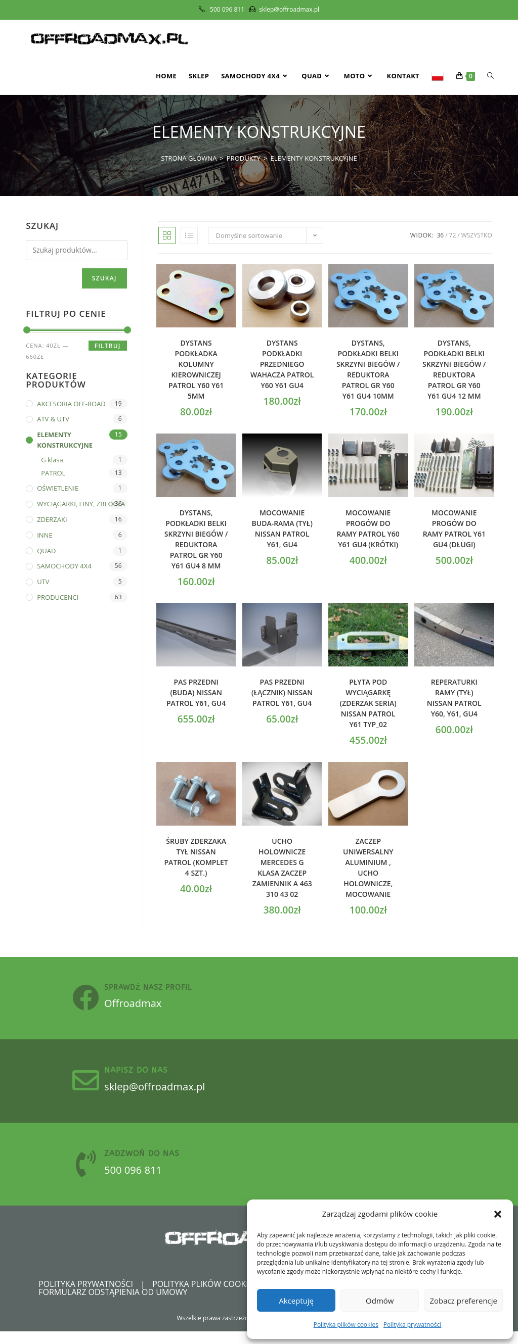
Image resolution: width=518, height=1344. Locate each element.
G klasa (52, 459)
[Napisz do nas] (90, 1087)
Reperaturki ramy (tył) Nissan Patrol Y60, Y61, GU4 (454, 697)
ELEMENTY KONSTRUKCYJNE (314, 158)
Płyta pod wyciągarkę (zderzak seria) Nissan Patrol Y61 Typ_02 (368, 703)
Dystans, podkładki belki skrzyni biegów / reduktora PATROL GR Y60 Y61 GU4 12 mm (454, 369)
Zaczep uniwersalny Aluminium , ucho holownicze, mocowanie (368, 867)
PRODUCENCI (57, 597)
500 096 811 (146, 1179)
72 (452, 235)
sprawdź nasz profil (156, 989)
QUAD (46, 550)
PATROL (53, 472)
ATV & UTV (53, 418)
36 (440, 235)
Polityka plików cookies (346, 1324)
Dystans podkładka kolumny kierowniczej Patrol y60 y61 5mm (196, 369)
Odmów (380, 1300)
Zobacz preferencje (463, 1300)
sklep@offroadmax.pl (170, 1092)
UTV (43, 581)
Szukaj (104, 278)
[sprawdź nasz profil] (90, 1000)
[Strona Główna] (189, 158)
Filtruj (108, 346)
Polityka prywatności (412, 1324)
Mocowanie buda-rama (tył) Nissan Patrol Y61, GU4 (282, 528)
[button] (498, 1214)
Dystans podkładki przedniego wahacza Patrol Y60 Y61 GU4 (282, 364)
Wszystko (476, 235)
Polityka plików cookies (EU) (213, 1296)
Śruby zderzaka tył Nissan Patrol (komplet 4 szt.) (196, 857)
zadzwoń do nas (150, 1163)
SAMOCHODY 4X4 (64, 565)
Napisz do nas (145, 1076)
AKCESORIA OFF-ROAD (71, 403)
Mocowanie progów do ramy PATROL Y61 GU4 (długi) (454, 528)
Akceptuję (296, 1300)
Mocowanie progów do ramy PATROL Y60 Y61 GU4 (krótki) (368, 528)
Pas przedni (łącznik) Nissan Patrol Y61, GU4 (282, 692)
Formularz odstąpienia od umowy (112, 1304)
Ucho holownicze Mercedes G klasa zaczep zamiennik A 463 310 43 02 (282, 867)
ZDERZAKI (52, 519)
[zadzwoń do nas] (90, 1174)
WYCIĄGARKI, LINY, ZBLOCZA (81, 503)
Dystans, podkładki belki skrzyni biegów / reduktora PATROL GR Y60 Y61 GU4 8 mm (196, 539)
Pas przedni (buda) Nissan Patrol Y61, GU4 (196, 692)
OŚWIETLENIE (57, 488)
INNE (44, 535)
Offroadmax (146, 1005)
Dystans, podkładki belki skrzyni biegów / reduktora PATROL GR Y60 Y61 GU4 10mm (368, 369)
